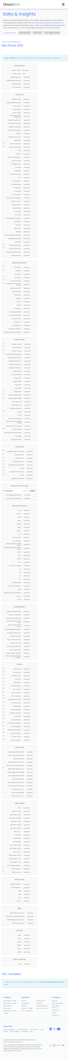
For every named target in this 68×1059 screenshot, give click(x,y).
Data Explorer (56, 23)
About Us (55, 1001)
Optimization (25, 1003)
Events (54, 1013)
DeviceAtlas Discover (10, 1011)
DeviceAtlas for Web (9, 1001)
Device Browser (37, 23)
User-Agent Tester (52, 33)
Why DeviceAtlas (57, 1003)
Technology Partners (55, 1007)
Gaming (39, 1003)
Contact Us (55, 1015)
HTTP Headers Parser (51, 28)
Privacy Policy (19, 1042)
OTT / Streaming (26, 1011)
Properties (37, 33)
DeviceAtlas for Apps (9, 1003)
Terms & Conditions (8, 1042)
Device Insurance (41, 1008)
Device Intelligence (9, 1029)
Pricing (5, 1013)
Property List (16, 28)
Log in (6, 58)
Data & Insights (14, 1031)
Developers (24, 1031)
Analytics (24, 1006)
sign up (12, 58)
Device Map (7, 1008)
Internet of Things (27, 1008)
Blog (31, 1031)
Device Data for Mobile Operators (52, 982)
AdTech (23, 1001)
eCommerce (40, 1001)
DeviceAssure (7, 1006)
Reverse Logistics (41, 1006)
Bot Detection (34, 1029)
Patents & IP (56, 1010)
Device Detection (22, 1029)
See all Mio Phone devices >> (12, 42)
